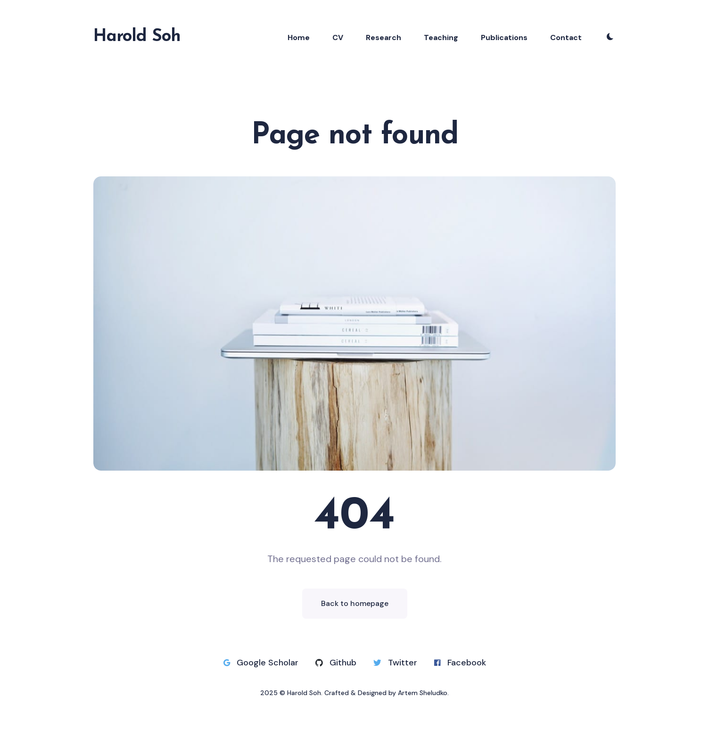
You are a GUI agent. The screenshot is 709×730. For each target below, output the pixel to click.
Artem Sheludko (422, 693)
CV (337, 37)
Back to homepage (354, 603)
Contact (566, 37)
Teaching (441, 37)
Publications (504, 37)
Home (299, 37)
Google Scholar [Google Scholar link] (260, 662)
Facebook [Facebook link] (460, 662)
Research (383, 37)
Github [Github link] (335, 662)
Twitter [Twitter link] (395, 662)
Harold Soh (137, 36)
